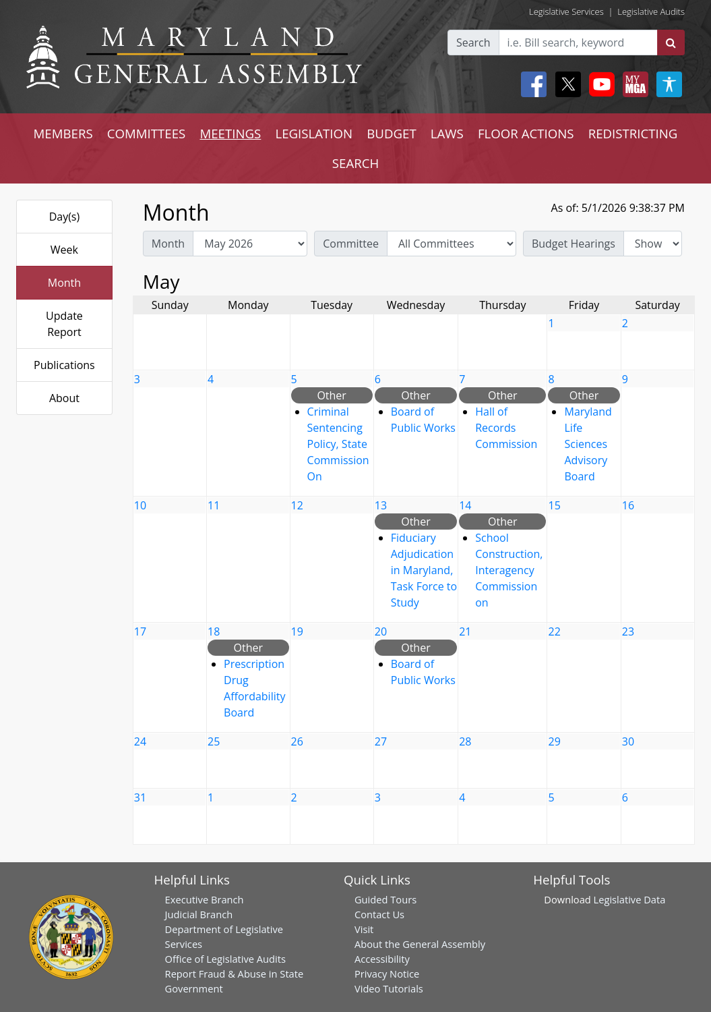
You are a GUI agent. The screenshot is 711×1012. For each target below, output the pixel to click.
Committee (351, 243)
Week (64, 249)
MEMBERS (63, 133)
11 (214, 505)
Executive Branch (204, 899)
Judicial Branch (199, 914)
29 (554, 741)
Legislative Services (566, 11)
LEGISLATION (313, 133)
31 (140, 797)
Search (473, 42)
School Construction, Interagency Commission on (509, 570)
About (64, 398)
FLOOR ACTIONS (526, 133)
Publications (64, 365)
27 (381, 741)
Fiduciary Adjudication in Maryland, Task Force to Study (424, 570)
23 (628, 631)
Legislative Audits (651, 11)
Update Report (64, 323)
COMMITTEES (146, 133)
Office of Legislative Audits (225, 958)
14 (465, 505)
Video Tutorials (388, 988)
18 (214, 631)
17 (140, 631)
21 (465, 631)
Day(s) (64, 216)
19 (297, 631)
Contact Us (379, 914)
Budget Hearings (573, 243)
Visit (363, 929)
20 (381, 631)
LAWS (447, 133)
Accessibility (382, 958)
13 (381, 505)
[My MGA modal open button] (632, 84)
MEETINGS (230, 133)
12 (297, 505)
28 (465, 741)
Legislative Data (630, 899)
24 (140, 741)
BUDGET (391, 133)
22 (554, 631)
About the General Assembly (419, 944)
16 (628, 505)
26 (297, 741)
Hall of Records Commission (506, 427)
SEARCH (355, 162)
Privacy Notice (386, 973)
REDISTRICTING (633, 133)
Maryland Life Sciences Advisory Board (587, 444)
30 (628, 741)
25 (214, 741)
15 (554, 505)
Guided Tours (385, 899)
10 (140, 505)
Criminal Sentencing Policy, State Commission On (338, 444)
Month (64, 282)
